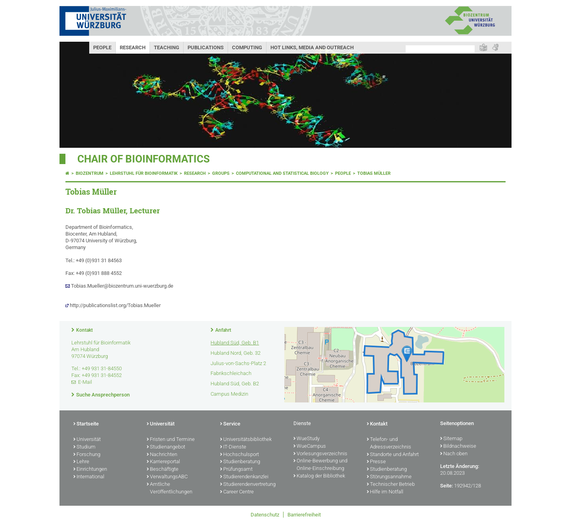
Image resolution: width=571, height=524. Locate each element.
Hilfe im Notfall (385, 492)
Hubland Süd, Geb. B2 (235, 384)
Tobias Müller (374, 173)
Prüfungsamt (236, 469)
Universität (87, 439)
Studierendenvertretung (248, 484)
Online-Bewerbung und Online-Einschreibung (320, 465)
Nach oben (454, 454)
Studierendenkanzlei (244, 477)
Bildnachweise (458, 446)
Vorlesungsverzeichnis (320, 454)
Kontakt (84, 330)
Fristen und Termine (171, 439)
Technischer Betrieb (391, 484)
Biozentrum (89, 173)
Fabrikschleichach (231, 373)
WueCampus (309, 446)
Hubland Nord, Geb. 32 (236, 353)
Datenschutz (265, 515)
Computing (247, 47)
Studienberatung (240, 462)
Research (133, 47)
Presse (376, 462)
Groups (221, 173)
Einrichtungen (90, 469)
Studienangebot (166, 447)
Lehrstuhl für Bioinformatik (144, 173)
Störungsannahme (389, 477)
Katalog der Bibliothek (319, 476)
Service (230, 424)
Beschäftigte (162, 469)
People (102, 47)
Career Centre (237, 492)
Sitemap (451, 439)
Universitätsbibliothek (246, 439)
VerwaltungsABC (167, 477)
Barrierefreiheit (304, 515)
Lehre (81, 462)
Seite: (446, 486)
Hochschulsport (239, 454)
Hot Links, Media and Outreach (312, 47)
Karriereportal (163, 462)
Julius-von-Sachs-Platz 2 (238, 363)
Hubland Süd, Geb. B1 (235, 343)
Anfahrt (223, 330)
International (88, 477)
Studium (84, 447)
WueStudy (306, 439)
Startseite (86, 424)
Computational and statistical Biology (282, 173)
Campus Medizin (229, 394)
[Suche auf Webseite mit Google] (440, 49)
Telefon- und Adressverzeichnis (389, 443)
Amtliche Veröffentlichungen (169, 488)
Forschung (86, 454)
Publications (206, 47)
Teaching (166, 47)
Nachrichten (162, 454)
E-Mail (85, 382)
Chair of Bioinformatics (143, 159)
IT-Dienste (233, 447)
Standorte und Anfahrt (393, 454)
